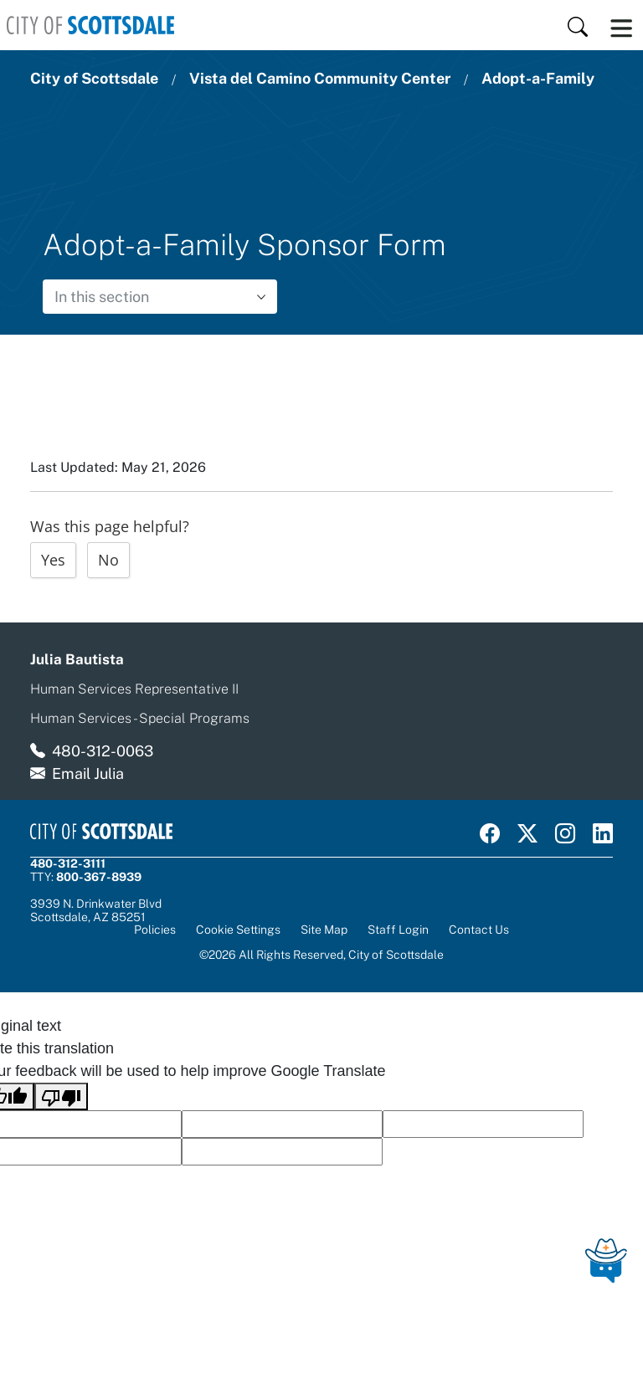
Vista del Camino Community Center (319, 78)
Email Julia (88, 773)
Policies (155, 929)
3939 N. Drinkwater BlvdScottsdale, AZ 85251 (96, 910)
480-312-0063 (102, 751)
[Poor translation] (61, 1096)
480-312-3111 (67, 863)
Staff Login (398, 929)
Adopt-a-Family (537, 78)
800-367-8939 (98, 877)
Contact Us (479, 929)
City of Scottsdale (94, 78)
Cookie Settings (238, 930)
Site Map (324, 929)
